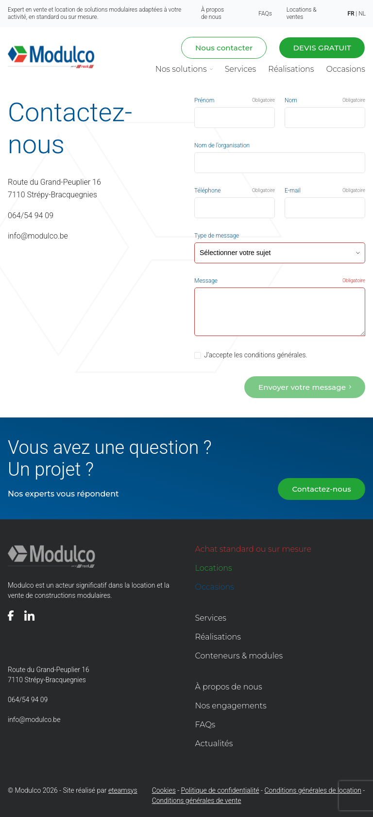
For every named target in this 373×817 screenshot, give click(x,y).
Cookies (164, 789)
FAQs (264, 13)
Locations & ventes (302, 13)
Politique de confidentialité (220, 789)
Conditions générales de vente (196, 799)
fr (350, 13)
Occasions (345, 69)
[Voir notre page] (11, 614)
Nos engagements (231, 704)
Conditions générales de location (313, 789)
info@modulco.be (38, 232)
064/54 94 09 (30, 212)
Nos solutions (181, 69)
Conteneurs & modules (239, 654)
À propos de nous (212, 13)
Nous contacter (224, 47)
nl (362, 13)
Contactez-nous (321, 488)
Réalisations (291, 69)
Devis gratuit (322, 47)
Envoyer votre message (302, 386)
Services (240, 69)
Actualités (214, 742)
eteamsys (122, 789)
